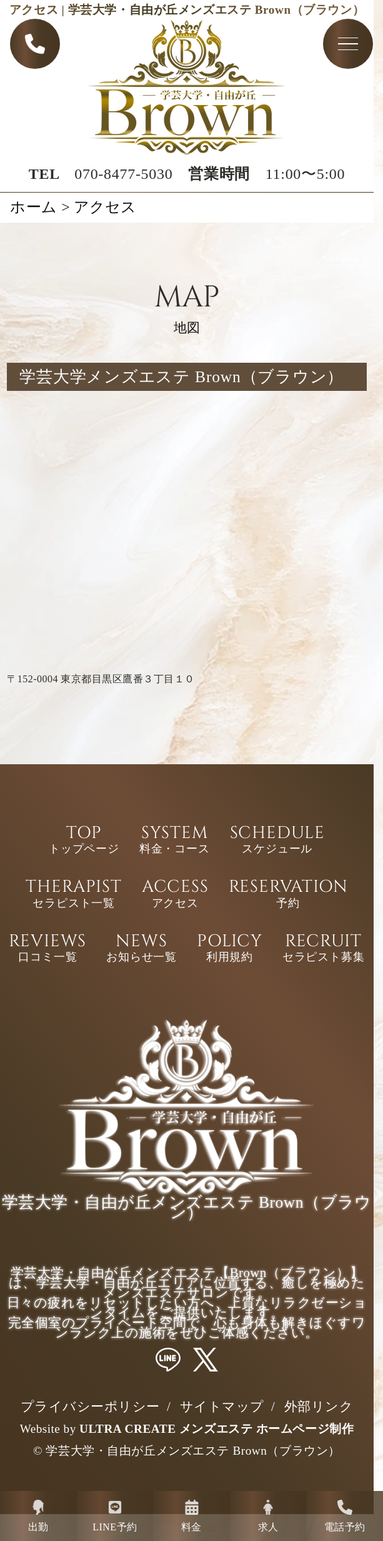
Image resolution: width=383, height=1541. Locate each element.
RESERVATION (288, 895)
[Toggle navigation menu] (348, 44)
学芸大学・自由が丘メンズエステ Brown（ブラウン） (193, 1450)
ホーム (33, 207)
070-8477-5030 (123, 174)
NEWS (141, 949)
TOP (84, 841)
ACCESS (175, 895)
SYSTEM (174, 841)
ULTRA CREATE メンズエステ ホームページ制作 (216, 1428)
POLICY (229, 949)
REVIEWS (47, 949)
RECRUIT (323, 949)
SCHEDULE (278, 841)
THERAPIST (73, 895)
